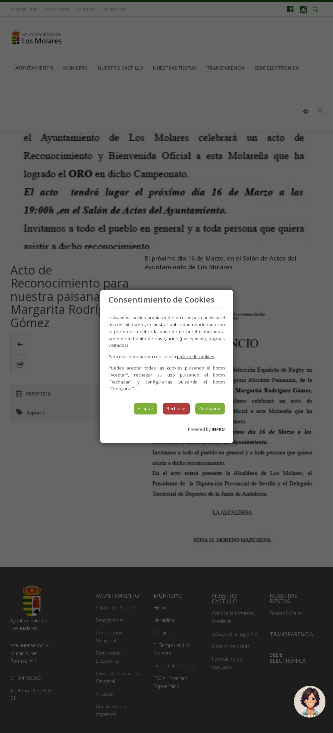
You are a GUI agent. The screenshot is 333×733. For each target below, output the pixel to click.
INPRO (218, 429)
